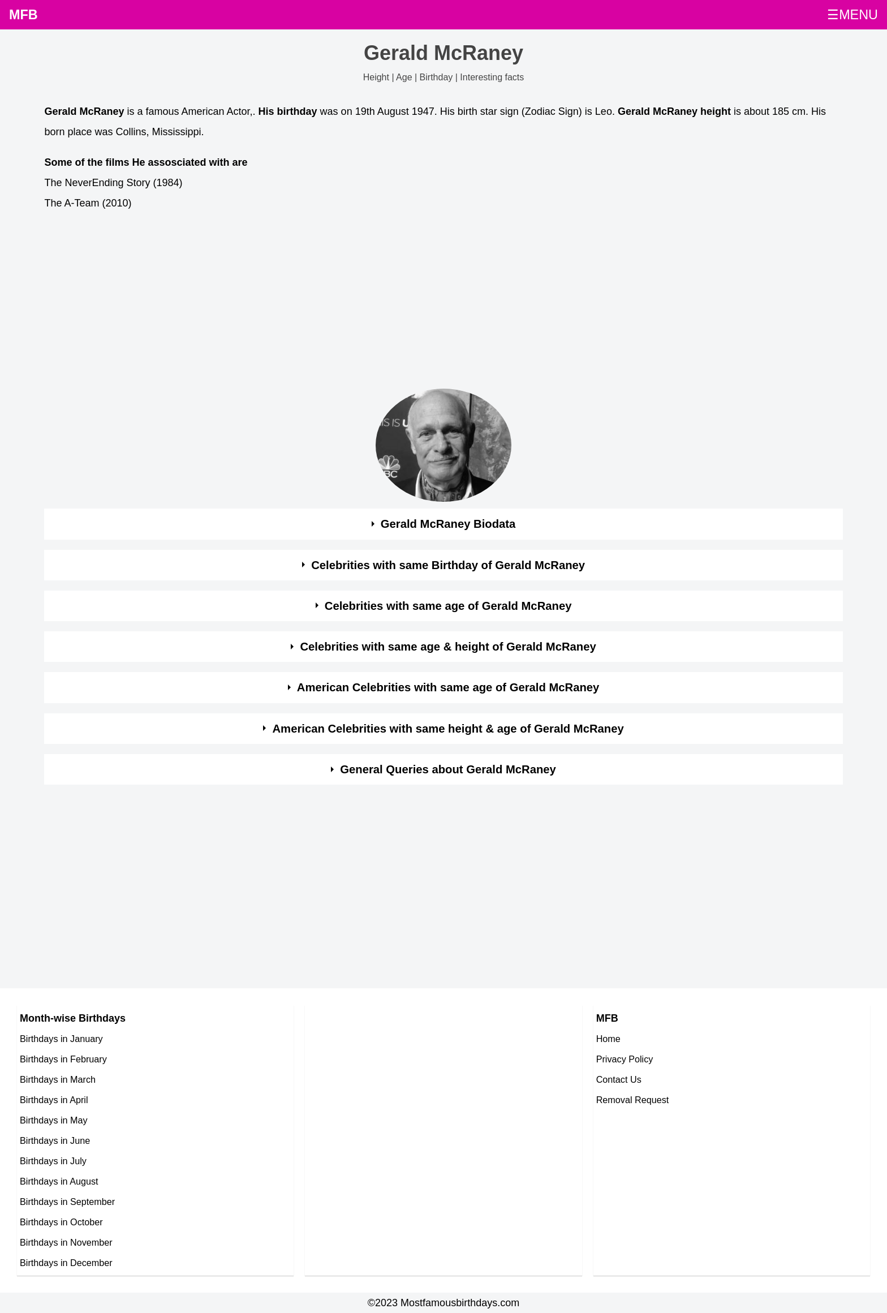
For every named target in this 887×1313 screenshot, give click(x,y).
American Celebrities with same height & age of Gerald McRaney (448, 728)
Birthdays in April (54, 1100)
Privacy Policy (624, 1059)
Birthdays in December (66, 1263)
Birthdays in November (66, 1242)
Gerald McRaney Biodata (448, 524)
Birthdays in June (55, 1140)
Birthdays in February (63, 1059)
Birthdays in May (54, 1120)
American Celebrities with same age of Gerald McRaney (448, 687)
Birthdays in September (67, 1201)
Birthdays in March (58, 1079)
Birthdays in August (59, 1181)
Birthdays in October (61, 1222)
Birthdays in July (53, 1161)
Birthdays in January (61, 1039)
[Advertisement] (383, 302)
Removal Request (632, 1100)
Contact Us (618, 1079)
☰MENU (852, 14)
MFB (23, 14)
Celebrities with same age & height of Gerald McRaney (448, 646)
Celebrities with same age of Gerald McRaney (448, 606)
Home (608, 1039)
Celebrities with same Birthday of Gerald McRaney (448, 565)
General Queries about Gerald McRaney (448, 769)
